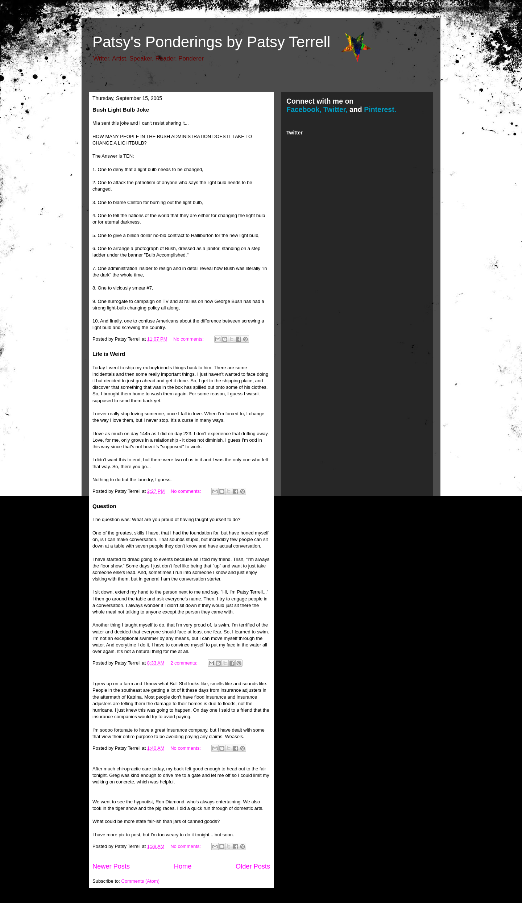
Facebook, (303, 109)
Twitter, (335, 109)
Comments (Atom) (140, 881)
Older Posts (253, 866)
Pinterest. (380, 109)
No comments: (189, 339)
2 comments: (184, 663)
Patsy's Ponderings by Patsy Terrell (211, 41)
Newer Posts (111, 866)
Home (183, 866)
